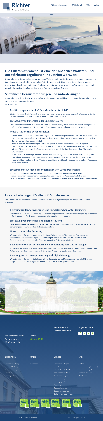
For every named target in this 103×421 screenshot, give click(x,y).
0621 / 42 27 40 (36, 339)
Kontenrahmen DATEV (62, 373)
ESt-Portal (76, 7)
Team (32, 367)
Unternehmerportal (56, 5)
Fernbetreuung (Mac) (86, 370)
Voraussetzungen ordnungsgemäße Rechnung (60, 382)
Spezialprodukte (11, 376)
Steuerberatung (11, 370)
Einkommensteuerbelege (63, 394)
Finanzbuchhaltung (12, 364)
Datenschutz (71, 417)
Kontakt (81, 364)
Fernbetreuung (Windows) (88, 367)
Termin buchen (95, 7)
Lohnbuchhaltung (11, 367)
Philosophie (34, 364)
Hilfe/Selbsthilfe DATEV (62, 370)
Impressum (81, 417)
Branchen (8, 373)
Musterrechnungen (61, 376)
